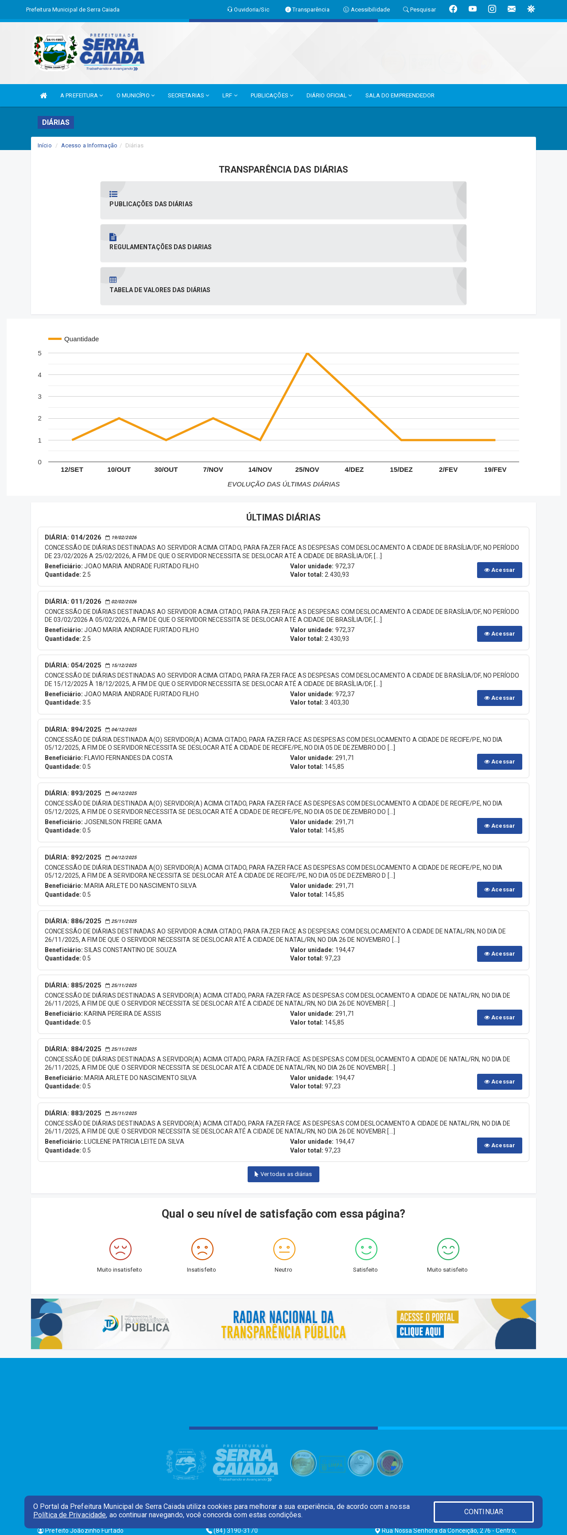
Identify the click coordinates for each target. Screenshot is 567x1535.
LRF (229, 95)
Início (45, 145)
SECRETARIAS (188, 95)
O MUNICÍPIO (136, 95)
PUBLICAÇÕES (272, 95)
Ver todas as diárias (283, 1088)
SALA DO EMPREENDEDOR (400, 95)
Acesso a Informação (89, 145)
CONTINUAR (483, 1512)
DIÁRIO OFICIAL (329, 95)
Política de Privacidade (69, 1515)
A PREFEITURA (81, 95)
